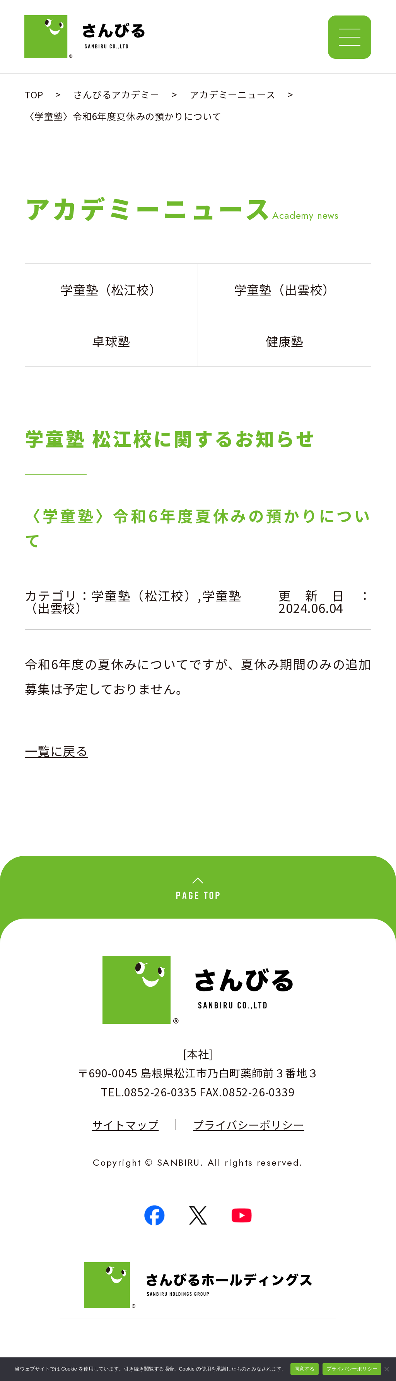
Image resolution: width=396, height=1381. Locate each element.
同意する (304, 1369)
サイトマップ (125, 1124)
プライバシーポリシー (248, 1124)
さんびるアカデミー (116, 94)
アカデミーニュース (232, 94)
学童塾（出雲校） (284, 289)
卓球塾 (111, 341)
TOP (34, 94)
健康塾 (285, 341)
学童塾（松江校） (144, 595)
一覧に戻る (56, 750)
